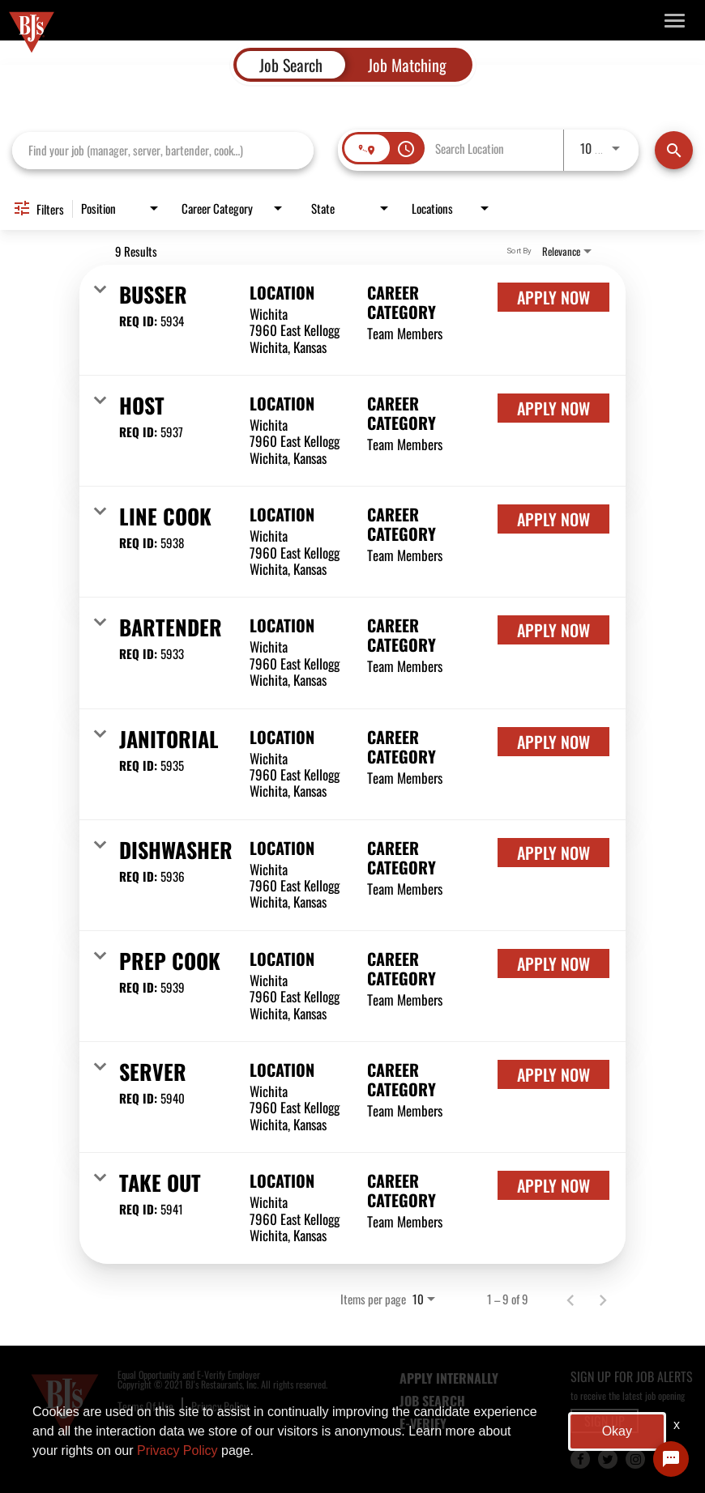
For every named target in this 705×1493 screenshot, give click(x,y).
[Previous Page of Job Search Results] (570, 1298)
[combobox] (162, 150)
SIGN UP (604, 1421)
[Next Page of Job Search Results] (603, 1298)
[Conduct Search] (674, 150)
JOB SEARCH (432, 1400)
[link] (352, 320)
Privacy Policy (219, 1405)
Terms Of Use (145, 1405)
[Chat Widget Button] (671, 1459)
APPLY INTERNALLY (449, 1378)
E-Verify (423, 1423)
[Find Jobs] (674, 150)
